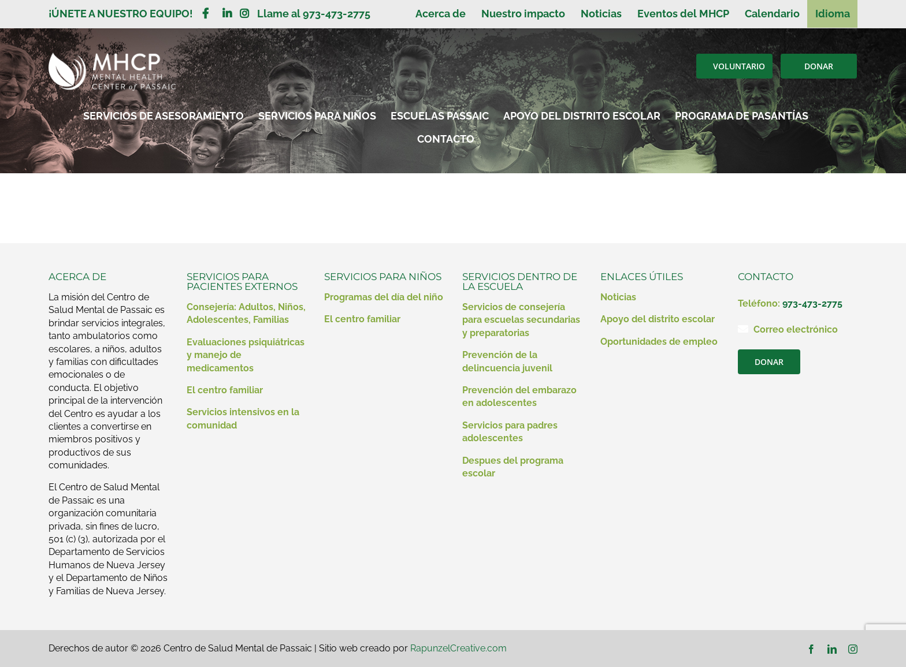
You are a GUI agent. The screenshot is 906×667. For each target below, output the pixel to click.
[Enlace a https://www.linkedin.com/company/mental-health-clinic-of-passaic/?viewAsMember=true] (227, 13)
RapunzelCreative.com (458, 648)
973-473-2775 (812, 303)
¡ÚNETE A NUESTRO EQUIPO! (125, 14)
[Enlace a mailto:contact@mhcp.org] (743, 328)
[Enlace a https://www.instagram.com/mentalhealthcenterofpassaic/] (244, 13)
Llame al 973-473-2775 (313, 14)
